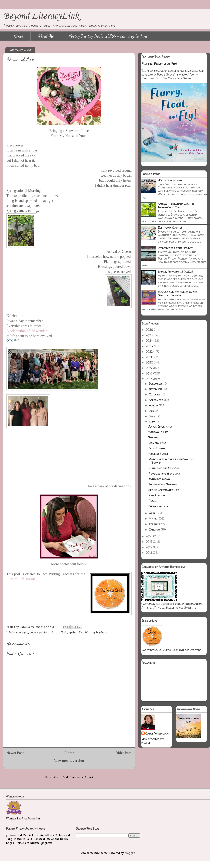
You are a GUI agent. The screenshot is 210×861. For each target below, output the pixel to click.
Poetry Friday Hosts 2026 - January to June (108, 36)
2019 (149, 368)
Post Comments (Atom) (77, 777)
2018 (149, 373)
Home (18, 36)
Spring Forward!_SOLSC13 (175, 272)
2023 (149, 346)
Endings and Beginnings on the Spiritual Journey (177, 293)
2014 (149, 547)
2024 (150, 340)
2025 (150, 335)
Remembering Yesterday (164, 473)
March (154, 518)
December (156, 383)
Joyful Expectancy (160, 426)
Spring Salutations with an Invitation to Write (176, 205)
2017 (149, 379)
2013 (149, 552)
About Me (46, 36)
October (155, 394)
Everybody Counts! (170, 227)
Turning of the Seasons (163, 468)
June (152, 416)
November (156, 389)
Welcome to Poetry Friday (175, 248)
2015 (149, 541)
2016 (149, 536)
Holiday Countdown (170, 180)
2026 (150, 329)
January (155, 529)
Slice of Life (59, 633)
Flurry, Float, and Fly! (159, 64)
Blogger (129, 853)
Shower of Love (158, 506)
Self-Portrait (158, 448)
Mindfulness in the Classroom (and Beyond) (171, 460)
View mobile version (69, 760)
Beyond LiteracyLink (41, 16)
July (152, 411)
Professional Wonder (162, 484)
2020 (150, 362)
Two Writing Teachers (93, 633)
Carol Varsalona (157, 733)
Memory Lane (157, 443)
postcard (45, 633)
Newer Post (15, 753)
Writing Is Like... (159, 432)
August (154, 405)
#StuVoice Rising (159, 479)
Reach (152, 501)
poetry (33, 633)
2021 (149, 357)
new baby (22, 633)
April (153, 513)
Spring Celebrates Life (163, 490)
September (156, 400)
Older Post (123, 753)
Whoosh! (153, 437)
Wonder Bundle (158, 454)
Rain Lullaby (156, 495)
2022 (149, 351)
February (155, 524)
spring (73, 633)
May (152, 422)
